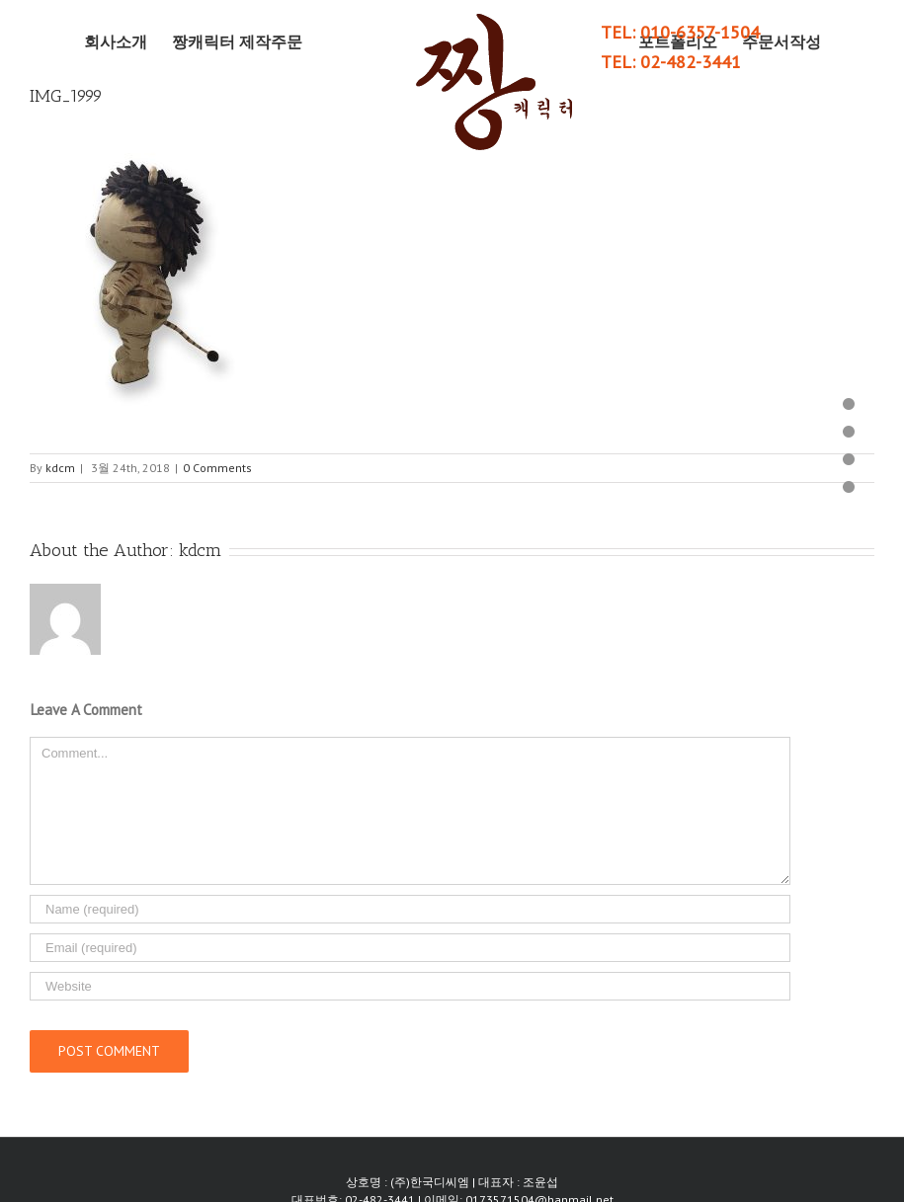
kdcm (60, 467)
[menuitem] (128, 41)
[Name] (410, 909)
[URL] (410, 986)
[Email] (410, 947)
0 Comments (217, 467)
